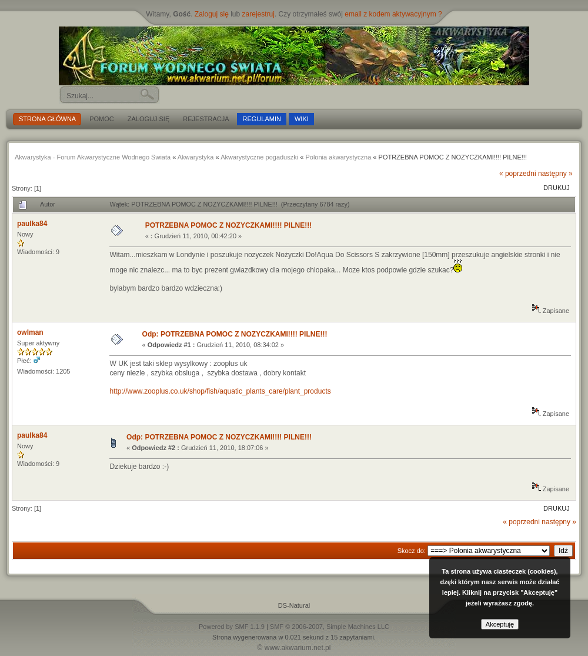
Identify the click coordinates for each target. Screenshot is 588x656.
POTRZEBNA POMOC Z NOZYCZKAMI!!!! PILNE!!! (228, 225)
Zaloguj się (212, 14)
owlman (30, 332)
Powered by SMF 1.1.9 (232, 626)
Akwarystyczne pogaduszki (259, 157)
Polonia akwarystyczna (338, 157)
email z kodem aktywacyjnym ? (393, 14)
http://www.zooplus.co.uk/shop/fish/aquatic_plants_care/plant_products (219, 391)
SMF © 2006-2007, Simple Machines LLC (329, 626)
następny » (555, 173)
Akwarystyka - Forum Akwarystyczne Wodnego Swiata (93, 157)
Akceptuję (500, 624)
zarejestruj (258, 14)
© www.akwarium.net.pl (294, 648)
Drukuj (556, 187)
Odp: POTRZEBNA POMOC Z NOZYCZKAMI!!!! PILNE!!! (235, 334)
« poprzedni (517, 173)
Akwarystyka (196, 157)
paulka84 (32, 223)
